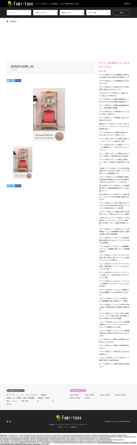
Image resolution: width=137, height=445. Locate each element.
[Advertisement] (68, 45)
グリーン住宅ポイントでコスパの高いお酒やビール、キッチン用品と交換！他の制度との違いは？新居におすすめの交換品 (114, 315)
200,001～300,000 (75, 398)
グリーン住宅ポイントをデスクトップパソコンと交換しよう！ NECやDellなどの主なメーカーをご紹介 (114, 275)
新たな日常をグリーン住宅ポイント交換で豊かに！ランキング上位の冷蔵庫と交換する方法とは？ (114, 196)
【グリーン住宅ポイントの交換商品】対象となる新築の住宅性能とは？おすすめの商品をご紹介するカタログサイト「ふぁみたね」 (114, 179)
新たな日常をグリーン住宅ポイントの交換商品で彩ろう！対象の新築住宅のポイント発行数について (114, 188)
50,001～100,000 (105, 395)
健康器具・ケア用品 (43, 398)
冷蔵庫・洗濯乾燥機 (28, 398)
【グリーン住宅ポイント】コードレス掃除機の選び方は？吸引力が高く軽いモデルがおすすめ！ (114, 333)
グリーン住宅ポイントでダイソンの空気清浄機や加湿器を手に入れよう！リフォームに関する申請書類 (114, 240)
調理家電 (43, 395)
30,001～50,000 (89, 395)
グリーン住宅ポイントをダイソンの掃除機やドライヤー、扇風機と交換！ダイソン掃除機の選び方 (114, 248)
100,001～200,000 (120, 395)
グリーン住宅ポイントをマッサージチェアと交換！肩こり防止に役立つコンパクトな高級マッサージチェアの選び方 (114, 257)
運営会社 (127, 3)
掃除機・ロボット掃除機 (14, 398)
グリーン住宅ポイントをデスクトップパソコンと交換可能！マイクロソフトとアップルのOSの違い (114, 283)
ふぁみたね (115, 421)
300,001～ (88, 398)
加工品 (9, 404)
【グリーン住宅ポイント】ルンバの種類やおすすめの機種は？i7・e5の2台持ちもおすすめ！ (114, 292)
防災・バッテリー (12, 401)
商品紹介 (14, 21)
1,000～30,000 (74, 395)
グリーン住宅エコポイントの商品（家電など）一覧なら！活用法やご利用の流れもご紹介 (114, 162)
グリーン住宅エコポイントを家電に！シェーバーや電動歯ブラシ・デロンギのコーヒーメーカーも (114, 147)
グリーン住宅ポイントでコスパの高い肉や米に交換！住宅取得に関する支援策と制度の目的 (114, 307)
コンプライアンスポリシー (63, 424)
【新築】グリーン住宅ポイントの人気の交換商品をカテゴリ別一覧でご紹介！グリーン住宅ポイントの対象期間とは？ (114, 170)
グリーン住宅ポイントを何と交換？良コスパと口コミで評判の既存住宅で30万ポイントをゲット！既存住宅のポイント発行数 (114, 205)
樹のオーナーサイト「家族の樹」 (67, 427)
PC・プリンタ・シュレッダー (15, 395)
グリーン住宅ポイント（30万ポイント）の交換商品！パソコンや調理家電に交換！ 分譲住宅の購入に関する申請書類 (114, 231)
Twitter (7, 421)
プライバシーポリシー (79, 424)
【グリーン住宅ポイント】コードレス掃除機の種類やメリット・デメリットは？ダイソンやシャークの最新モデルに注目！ (114, 324)
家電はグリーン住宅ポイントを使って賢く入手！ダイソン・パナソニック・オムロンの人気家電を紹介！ (114, 126)
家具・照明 (25, 401)
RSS (10, 421)
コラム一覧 (102, 71)
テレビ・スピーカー (31, 395)
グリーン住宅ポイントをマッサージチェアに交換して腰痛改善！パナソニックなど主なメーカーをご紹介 (114, 266)
